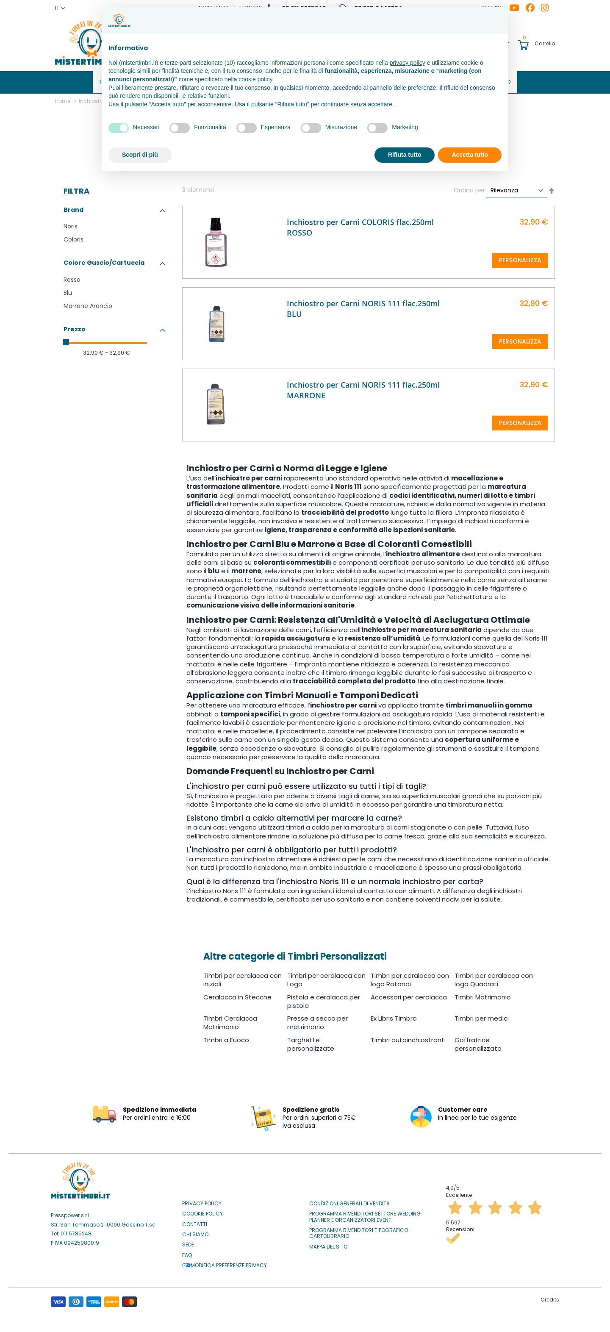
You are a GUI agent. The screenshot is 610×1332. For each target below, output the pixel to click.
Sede (188, 1242)
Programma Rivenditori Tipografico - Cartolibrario (360, 1230)
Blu (68, 290)
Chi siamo (195, 1232)
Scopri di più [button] (140, 154)
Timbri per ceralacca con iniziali (242, 976)
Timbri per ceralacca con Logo (326, 976)
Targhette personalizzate (310, 1041)
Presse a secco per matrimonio (317, 1019)
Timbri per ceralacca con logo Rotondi (410, 976)
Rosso (72, 276)
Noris (71, 223)
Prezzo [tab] (75, 326)
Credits (550, 1297)
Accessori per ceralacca (409, 994)
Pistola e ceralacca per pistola (323, 998)
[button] (60, 8)
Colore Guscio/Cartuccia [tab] (104, 259)
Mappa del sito (328, 1244)
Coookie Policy (202, 1211)
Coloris (73, 236)
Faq (187, 1252)
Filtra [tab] (76, 188)
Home (63, 98)
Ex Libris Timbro (394, 1015)
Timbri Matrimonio (483, 994)
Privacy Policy (202, 1201)
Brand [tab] (73, 207)
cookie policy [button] (255, 79)
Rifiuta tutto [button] (404, 154)
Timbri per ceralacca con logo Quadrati (494, 976)
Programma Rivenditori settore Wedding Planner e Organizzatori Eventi (365, 1214)
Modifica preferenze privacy (224, 1262)
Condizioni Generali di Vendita (349, 1201)
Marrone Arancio (88, 303)
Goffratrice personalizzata (478, 1041)
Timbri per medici (482, 1015)
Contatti (194, 1221)
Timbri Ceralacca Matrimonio (230, 1019)
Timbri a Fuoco (226, 1036)
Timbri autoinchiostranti (408, 1036)
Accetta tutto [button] (470, 154)
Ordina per (469, 187)
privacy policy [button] (407, 62)
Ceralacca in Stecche (237, 994)
